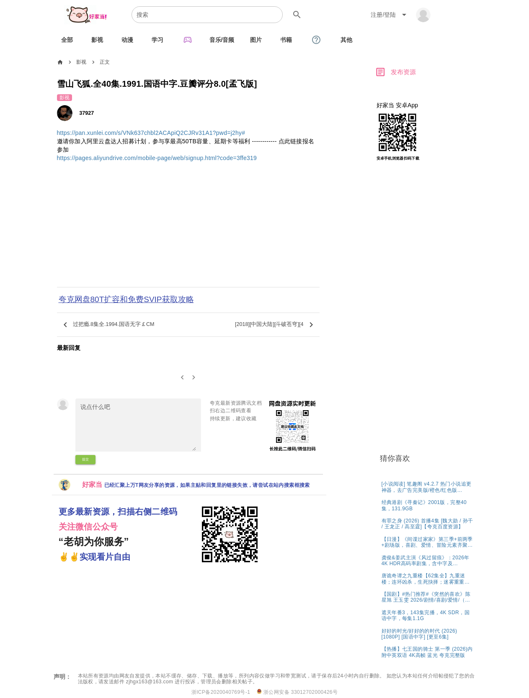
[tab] (67, 39)
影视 (81, 62)
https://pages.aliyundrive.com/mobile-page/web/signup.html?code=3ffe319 (157, 158)
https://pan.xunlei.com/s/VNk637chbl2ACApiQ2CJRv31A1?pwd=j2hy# (151, 132)
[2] (193, 377)
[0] (182, 377)
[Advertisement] (188, 230)
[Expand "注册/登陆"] (390, 14)
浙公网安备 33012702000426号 (297, 692)
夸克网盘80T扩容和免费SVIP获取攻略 (126, 299)
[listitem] (428, 487)
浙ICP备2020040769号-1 (220, 692)
